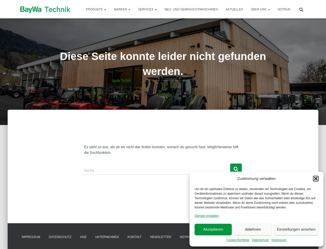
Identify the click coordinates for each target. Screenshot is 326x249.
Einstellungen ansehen (296, 229)
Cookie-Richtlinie (237, 240)
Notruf (284, 9)
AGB (83, 237)
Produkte (96, 9)
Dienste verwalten (207, 216)
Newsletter (160, 237)
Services (147, 9)
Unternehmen (107, 237)
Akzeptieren (213, 229)
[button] (315, 178)
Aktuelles (234, 9)
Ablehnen (253, 229)
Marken (122, 9)
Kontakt (134, 237)
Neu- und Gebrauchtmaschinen (191, 9)
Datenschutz (260, 240)
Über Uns (260, 9)
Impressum (279, 240)
